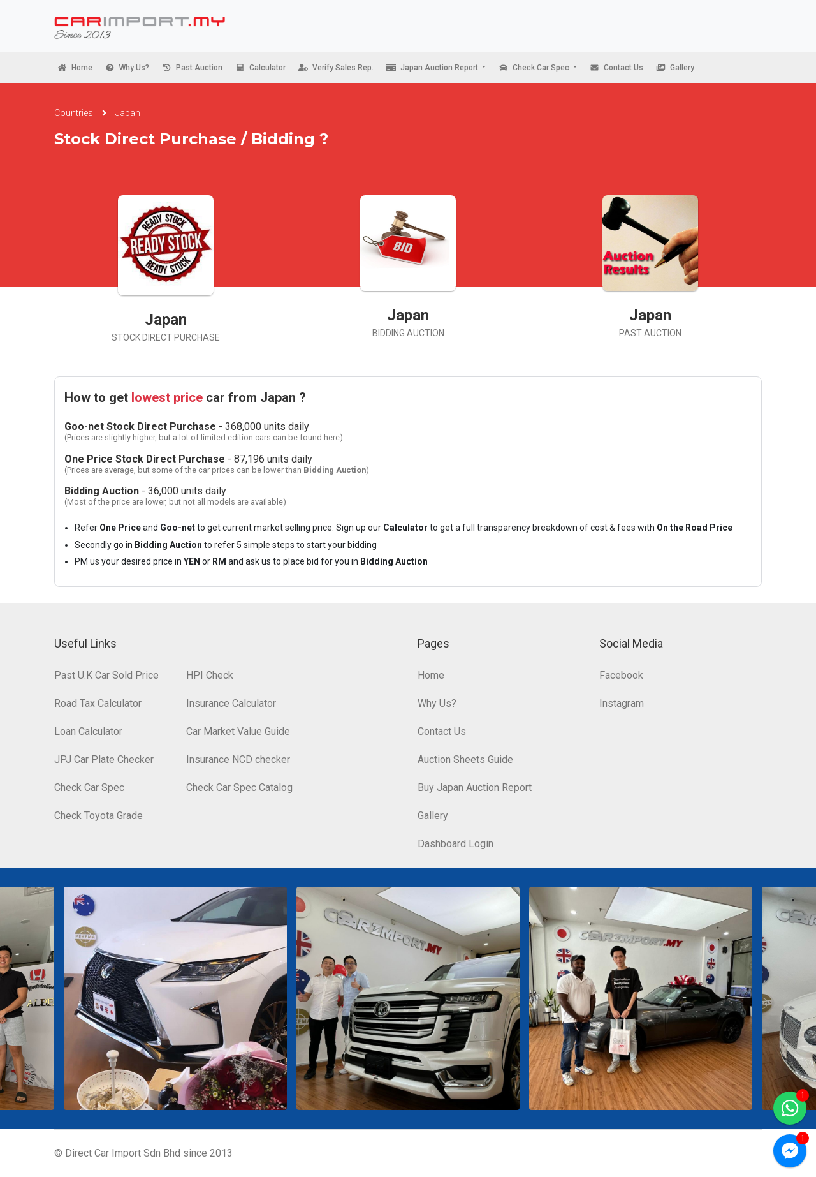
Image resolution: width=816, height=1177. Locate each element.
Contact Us (442, 731)
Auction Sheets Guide (465, 759)
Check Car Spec (89, 787)
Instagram (621, 703)
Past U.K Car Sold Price (106, 675)
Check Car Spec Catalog (239, 787)
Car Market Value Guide (238, 731)
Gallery (433, 816)
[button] (436, 67)
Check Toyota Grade (98, 816)
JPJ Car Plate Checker (104, 759)
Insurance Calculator (231, 703)
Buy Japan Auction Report (475, 787)
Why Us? (437, 703)
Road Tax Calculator (98, 703)
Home (431, 675)
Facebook (621, 675)
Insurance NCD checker (238, 759)
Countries (73, 113)
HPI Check (209, 675)
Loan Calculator (88, 731)
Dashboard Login (455, 844)
